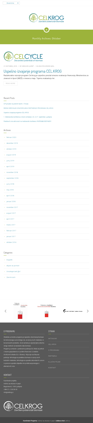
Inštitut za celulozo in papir (46, 421)
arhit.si (68, 421)
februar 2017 (11, 231)
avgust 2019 (11, 155)
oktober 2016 (11, 242)
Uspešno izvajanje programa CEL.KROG (33, 71)
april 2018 (10, 196)
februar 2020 (11, 137)
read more (10, 83)
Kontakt (52, 368)
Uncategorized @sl (46, 66)
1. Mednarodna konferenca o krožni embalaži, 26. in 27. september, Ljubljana (28, 117)
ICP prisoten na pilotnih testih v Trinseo (16, 104)
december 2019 (12, 143)
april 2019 (10, 166)
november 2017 (12, 207)
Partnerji (52, 356)
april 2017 (10, 219)
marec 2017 (11, 225)
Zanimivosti (11, 277)
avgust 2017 (11, 213)
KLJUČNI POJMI (54, 362)
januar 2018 (11, 201)
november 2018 (12, 172)
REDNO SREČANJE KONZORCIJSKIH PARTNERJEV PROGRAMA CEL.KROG (28, 108)
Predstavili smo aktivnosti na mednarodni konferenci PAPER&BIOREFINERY (27, 121)
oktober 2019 (11, 149)
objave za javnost (13, 266)
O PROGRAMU (53, 350)
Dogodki (10, 260)
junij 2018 (10, 184)
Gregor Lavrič (28, 66)
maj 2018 (10, 190)
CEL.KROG (52, 344)
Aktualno (52, 338)
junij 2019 (10, 161)
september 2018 (13, 178)
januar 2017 (11, 236)
